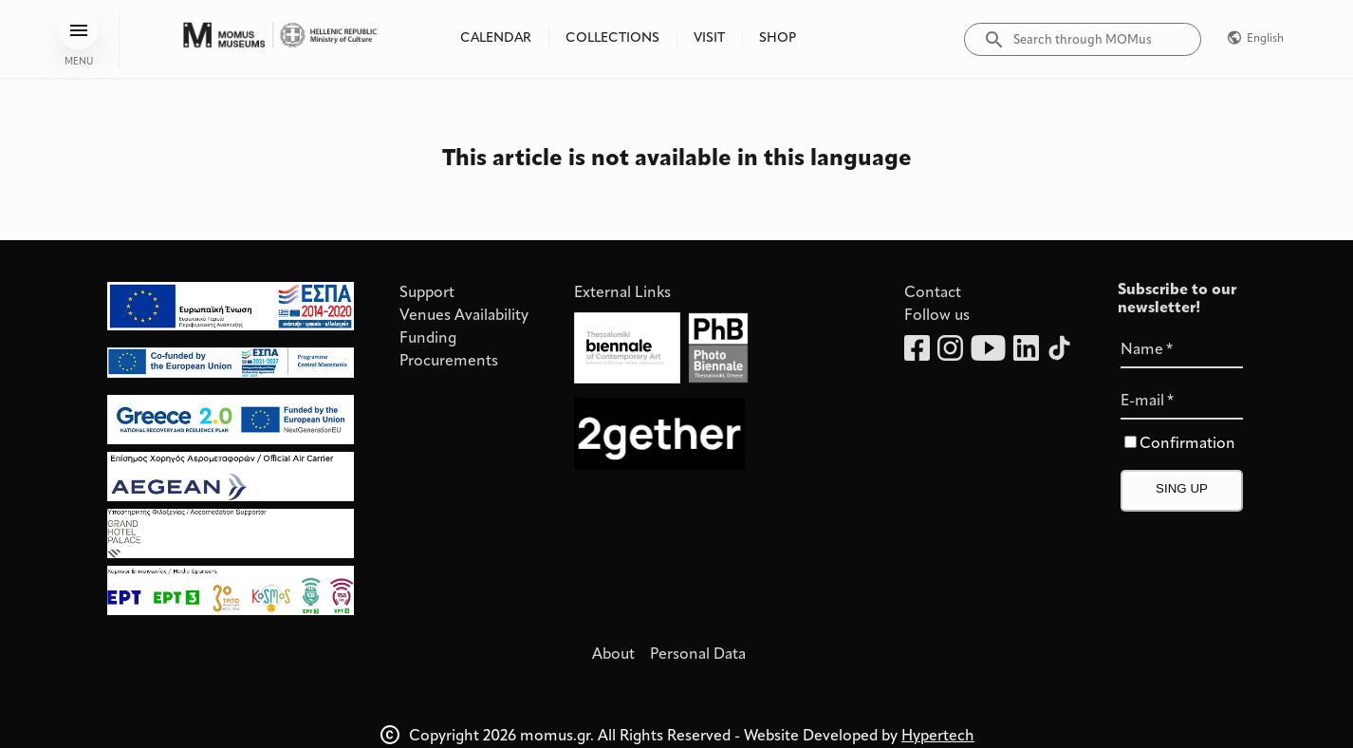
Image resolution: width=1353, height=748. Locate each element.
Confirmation (1187, 444)
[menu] (79, 30)
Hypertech (937, 736)
